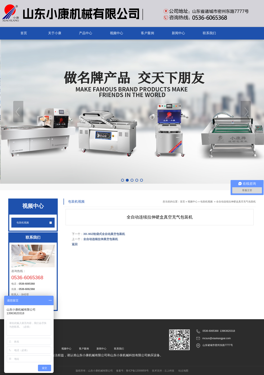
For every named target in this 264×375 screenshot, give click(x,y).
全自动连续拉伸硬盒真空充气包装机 (236, 201)
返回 (75, 244)
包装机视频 (206, 201)
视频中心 (193, 201)
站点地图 (183, 370)
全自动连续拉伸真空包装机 (100, 239)
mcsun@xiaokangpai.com (216, 338)
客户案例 (84, 348)
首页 (182, 201)
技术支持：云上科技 (163, 370)
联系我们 (119, 348)
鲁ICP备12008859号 (137, 370)
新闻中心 (101, 348)
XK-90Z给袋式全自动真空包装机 (104, 234)
